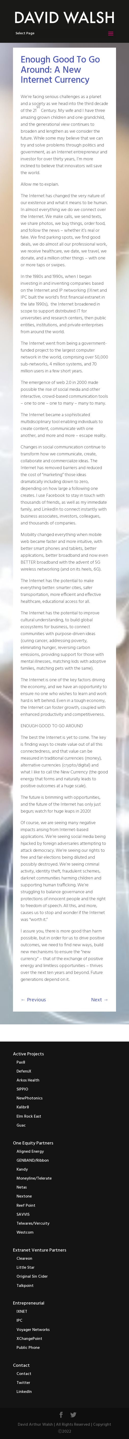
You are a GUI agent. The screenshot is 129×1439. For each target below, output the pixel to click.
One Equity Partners (33, 1143)
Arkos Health (28, 1080)
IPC (19, 1320)
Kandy (22, 1169)
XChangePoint (29, 1339)
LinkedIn (24, 1392)
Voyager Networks (33, 1330)
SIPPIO (22, 1089)
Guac (21, 1125)
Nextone (24, 1196)
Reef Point (26, 1205)
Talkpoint (25, 1286)
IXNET (22, 1311)
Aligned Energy (30, 1151)
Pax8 (21, 1062)
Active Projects (28, 1054)
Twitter (23, 1383)
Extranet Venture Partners (39, 1250)
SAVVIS (23, 1214)
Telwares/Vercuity (33, 1223)
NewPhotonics (29, 1098)
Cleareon (24, 1258)
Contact (21, 1365)
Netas (22, 1187)
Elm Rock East (29, 1116)
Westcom (25, 1232)
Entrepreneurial (28, 1303)
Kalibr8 (23, 1107)
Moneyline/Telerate (34, 1178)
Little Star (26, 1267)
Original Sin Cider (32, 1276)
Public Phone (28, 1348)
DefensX (24, 1071)
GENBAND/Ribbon (33, 1160)
